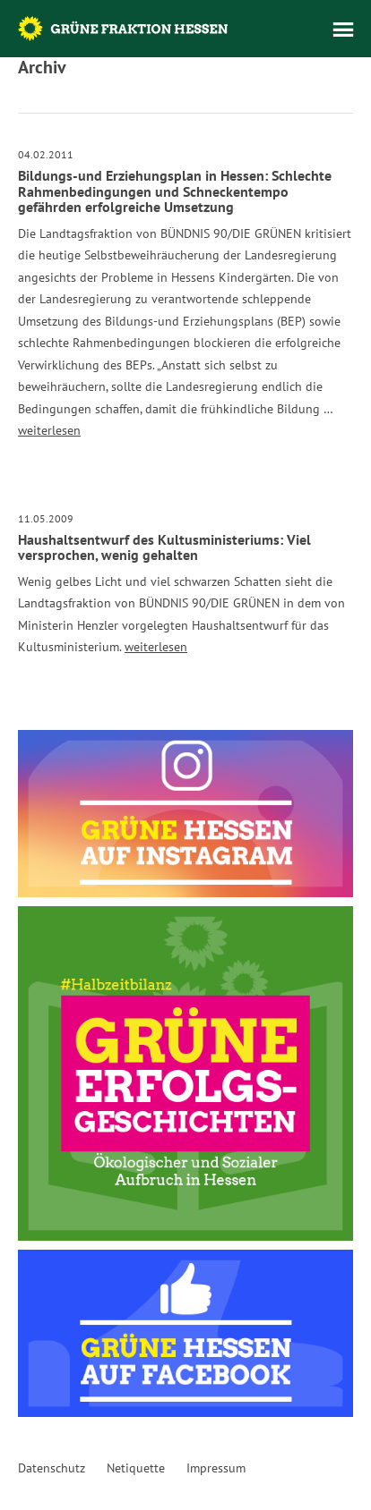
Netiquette (136, 1468)
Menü (343, 29)
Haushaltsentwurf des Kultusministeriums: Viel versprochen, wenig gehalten (164, 547)
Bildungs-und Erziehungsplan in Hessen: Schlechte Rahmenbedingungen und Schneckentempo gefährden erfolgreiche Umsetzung (175, 191)
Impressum (216, 1468)
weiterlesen (49, 430)
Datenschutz (51, 1468)
